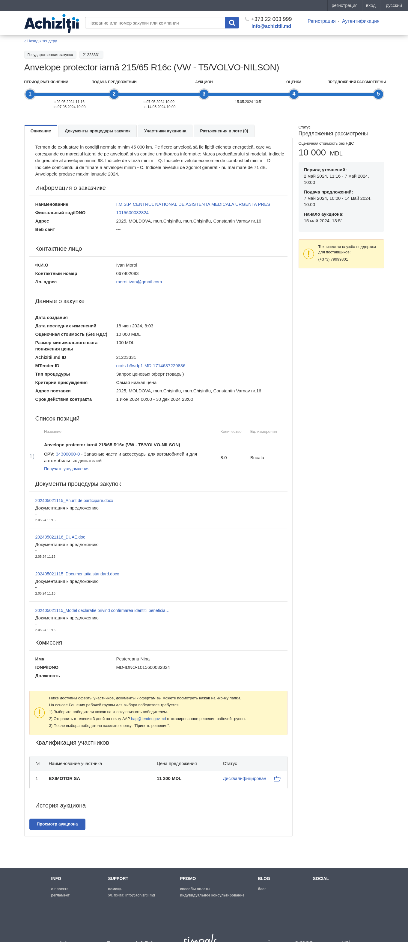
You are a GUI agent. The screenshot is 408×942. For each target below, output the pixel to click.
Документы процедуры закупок (97, 130)
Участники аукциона (165, 130)
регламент (60, 895)
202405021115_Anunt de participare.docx (74, 500)
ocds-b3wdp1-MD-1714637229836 (151, 365)
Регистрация (322, 21)
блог (262, 889)
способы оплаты (195, 889)
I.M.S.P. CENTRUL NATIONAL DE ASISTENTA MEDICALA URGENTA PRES (193, 204)
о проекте (60, 889)
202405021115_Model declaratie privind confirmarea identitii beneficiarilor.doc (102, 610)
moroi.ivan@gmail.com (139, 281)
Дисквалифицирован (244, 778)
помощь (115, 889)
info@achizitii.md (271, 26)
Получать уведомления (67, 468)
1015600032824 (132, 212)
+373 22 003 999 (268, 19)
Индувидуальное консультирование (212, 895)
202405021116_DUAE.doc (60, 537)
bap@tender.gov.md (148, 718)
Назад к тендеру (42, 41)
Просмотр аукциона (57, 824)
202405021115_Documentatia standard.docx (77, 573)
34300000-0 (68, 453)
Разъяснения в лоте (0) (224, 130)
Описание (41, 130)
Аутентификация (361, 21)
